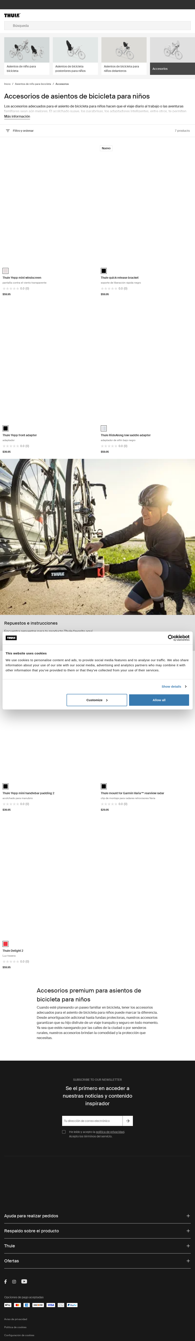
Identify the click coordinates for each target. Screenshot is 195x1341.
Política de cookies (15, 1327)
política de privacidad (110, 1132)
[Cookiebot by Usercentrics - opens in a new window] (171, 638)
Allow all (159, 700)
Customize (97, 700)
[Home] (35, 15)
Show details (171, 686)
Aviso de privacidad (15, 1319)
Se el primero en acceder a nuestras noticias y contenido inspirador (97, 1096)
